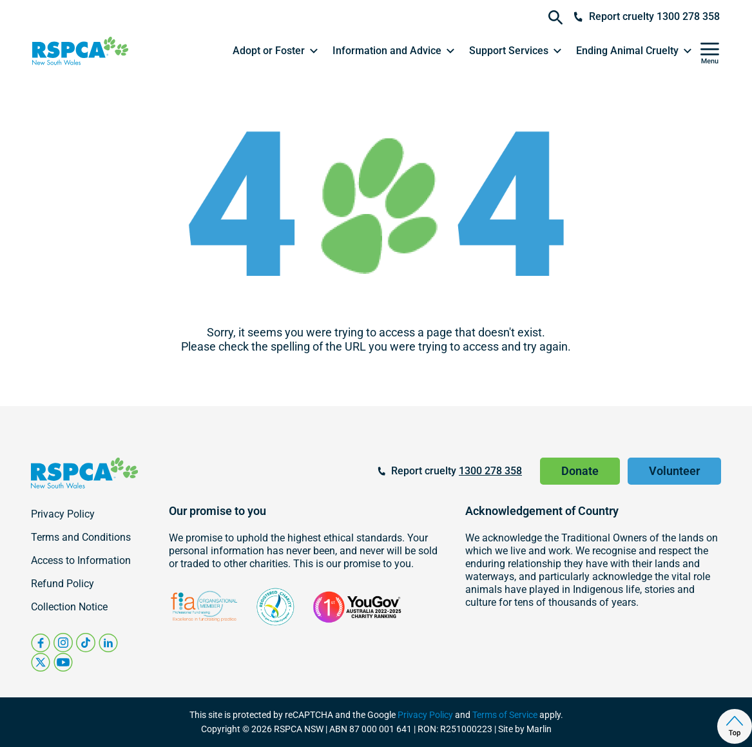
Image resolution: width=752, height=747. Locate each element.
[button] (276, 51)
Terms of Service (504, 715)
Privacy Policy (425, 715)
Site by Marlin (525, 729)
